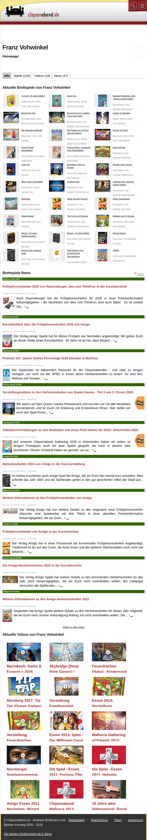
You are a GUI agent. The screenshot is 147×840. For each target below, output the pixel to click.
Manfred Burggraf (82, 192)
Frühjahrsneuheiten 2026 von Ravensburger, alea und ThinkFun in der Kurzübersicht (64, 286)
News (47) (61, 75)
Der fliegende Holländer (22, 131)
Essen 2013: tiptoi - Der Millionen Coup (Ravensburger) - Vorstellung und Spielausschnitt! (66, 737)
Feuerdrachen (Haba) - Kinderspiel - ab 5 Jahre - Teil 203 (109, 668)
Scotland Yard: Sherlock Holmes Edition (114, 184)
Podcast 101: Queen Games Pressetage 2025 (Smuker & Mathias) (50, 358)
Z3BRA (107, 251)
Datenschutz (99, 820)
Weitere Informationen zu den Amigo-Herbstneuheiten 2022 (45, 599)
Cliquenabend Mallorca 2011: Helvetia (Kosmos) (65, 805)
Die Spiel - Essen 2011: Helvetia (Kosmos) (107, 771)
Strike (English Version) (68, 199)
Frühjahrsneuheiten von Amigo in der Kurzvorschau (40, 531)
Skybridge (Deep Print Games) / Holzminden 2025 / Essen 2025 (65, 668)
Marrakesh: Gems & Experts (67, 166)
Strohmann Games (37, 123)
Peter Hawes (39, 156)
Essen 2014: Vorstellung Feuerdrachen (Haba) (104, 702)
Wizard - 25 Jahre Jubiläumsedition (20, 235)
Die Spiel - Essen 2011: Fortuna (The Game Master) (66, 771)
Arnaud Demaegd (82, 226)
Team (118, 820)
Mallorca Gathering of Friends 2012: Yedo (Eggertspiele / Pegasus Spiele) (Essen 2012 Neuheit (110, 737)
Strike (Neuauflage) (112, 199)
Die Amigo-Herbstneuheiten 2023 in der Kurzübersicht (42, 565)
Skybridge (16, 199)
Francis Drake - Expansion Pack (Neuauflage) (70, 149)
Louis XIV (16, 165)
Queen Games (73, 173)
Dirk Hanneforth (119, 260)
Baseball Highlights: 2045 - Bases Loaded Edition (115, 98)
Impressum (135, 820)
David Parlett (126, 157)
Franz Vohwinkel (33, 106)
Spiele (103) (22, 75)
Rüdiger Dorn (26, 170)
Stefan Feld (83, 173)
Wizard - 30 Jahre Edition (69, 234)
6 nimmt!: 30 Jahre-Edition (24, 96)
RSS (140, 274)
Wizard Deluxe (110, 234)
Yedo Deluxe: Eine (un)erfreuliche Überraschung (66, 254)
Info (7, 75)
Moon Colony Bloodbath (23, 182)
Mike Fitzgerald (118, 104)
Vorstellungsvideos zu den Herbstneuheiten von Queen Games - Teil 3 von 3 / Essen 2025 (67, 392)
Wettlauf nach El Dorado (115, 217)
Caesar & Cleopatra (112, 114)
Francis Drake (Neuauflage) (18, 149)
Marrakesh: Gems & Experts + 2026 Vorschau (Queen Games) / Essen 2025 (24, 668)
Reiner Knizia (26, 221)
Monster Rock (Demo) (113, 165)
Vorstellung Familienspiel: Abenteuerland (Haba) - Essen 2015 (66, 702)
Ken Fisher (25, 246)
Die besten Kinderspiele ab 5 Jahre (28, 834)
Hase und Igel (110, 148)
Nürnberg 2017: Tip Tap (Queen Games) (24, 702)
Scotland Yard (64, 182)
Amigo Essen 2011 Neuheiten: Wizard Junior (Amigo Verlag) (23, 805)
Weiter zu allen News (73, 627)
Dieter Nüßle (80, 209)
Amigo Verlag (79, 106)
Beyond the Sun (19, 114)
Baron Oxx (62, 96)
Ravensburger (118, 153)
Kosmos (116, 119)
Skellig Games (26, 161)
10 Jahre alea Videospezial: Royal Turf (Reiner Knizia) (109, 805)
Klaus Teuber (26, 136)
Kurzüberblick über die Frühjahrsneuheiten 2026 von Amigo (46, 324)
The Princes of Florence (68, 217)
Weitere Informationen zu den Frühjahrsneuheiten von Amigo (47, 498)
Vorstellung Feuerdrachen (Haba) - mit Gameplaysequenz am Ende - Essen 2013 (23, 737)
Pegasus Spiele (27, 204)
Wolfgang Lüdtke (126, 119)
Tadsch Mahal (18, 217)
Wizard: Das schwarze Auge (22, 252)
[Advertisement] (73, 34)
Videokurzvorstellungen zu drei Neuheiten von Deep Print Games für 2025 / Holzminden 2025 (70, 430)
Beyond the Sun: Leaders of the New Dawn (69, 115)
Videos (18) (42, 75)
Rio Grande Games (28, 119)
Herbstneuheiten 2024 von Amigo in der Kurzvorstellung (43, 464)
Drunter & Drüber (111, 131)
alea (33, 170)
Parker (34, 136)
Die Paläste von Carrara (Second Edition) (68, 132)
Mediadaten (77, 820)
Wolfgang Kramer (27, 101)
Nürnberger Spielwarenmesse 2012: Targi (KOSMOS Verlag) (22, 771)
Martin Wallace (118, 170)
